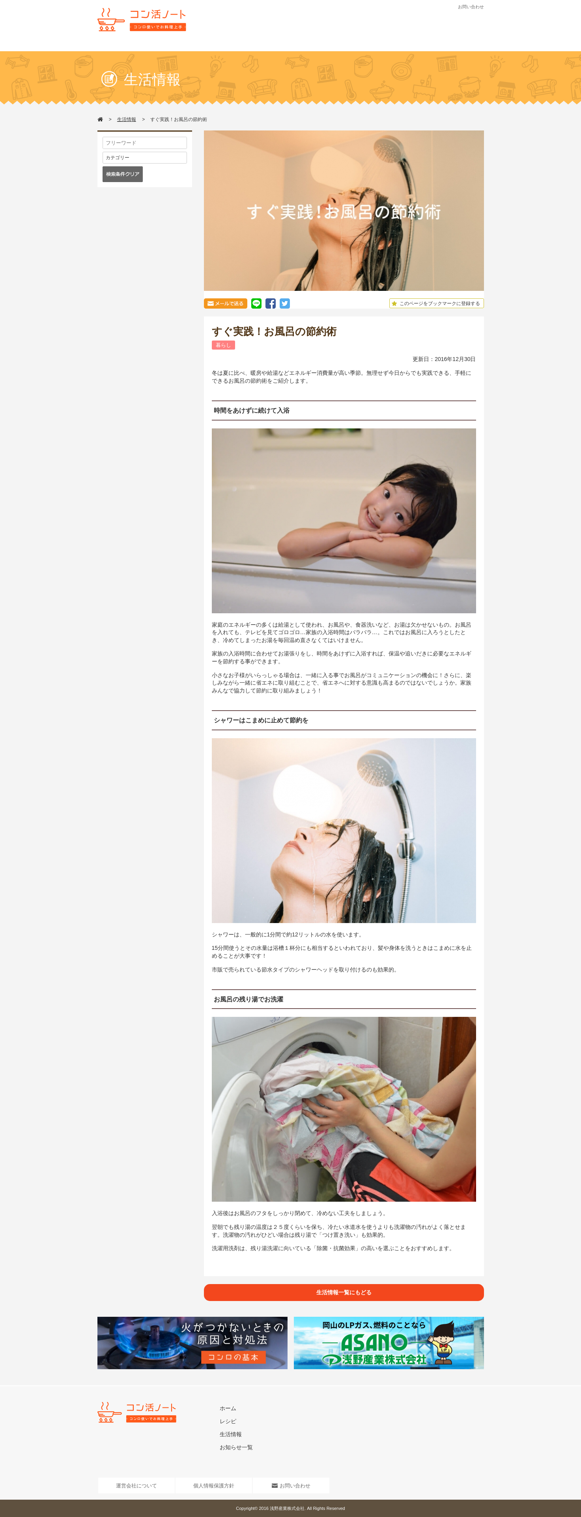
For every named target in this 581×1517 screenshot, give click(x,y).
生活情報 (291, 45)
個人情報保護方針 (213, 1486)
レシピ (252, 45)
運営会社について (136, 1486)
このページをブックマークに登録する (435, 303)
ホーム (228, 1408)
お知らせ (331, 45)
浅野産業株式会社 (287, 1508)
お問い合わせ (471, 6)
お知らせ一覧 (236, 1447)
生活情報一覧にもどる (344, 1292)
